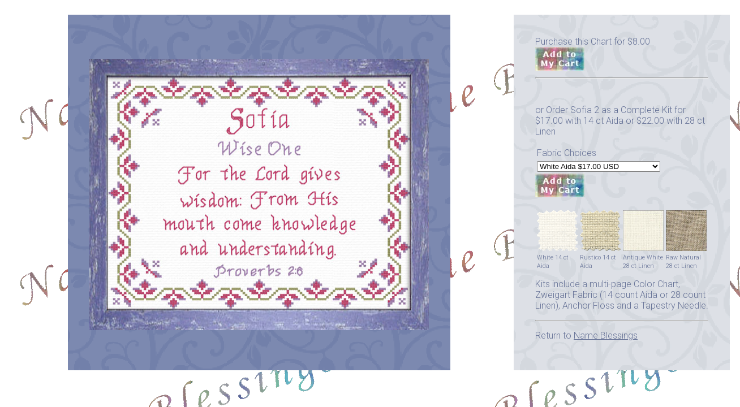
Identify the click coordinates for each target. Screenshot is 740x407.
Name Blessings (606, 335)
